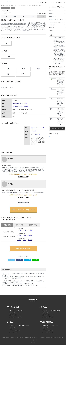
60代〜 (23, 97)
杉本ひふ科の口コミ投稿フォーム (23, 236)
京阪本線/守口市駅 (35, 160)
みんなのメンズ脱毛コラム (48, 372)
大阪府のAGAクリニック (24, 5)
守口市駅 (33, 157)
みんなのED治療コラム (48, 388)
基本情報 (14, 16)
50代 (8, 97)
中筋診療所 (20, 255)
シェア (19, 304)
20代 (8, 92)
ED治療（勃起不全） (47, 378)
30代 (23, 92)
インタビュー (41, 16)
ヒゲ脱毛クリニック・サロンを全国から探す (19, 382)
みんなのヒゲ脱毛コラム (15, 388)
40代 (38, 92)
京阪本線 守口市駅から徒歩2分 (20, 133)
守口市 (24, 256)
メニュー (5, 16)
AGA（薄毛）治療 (14, 363)
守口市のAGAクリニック (33, 5)
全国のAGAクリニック (15, 5)
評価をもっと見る (23, 203)
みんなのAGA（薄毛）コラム (16, 373)
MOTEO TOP (3, 5)
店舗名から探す (13, 369)
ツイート (11, 304)
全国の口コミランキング (15, 371)
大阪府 (19, 256)
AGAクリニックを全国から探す (16, 367)
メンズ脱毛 (44, 363)
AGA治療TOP (8, 5)
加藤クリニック (21, 277)
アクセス (23, 16)
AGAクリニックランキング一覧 (57, 131)
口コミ (32, 16)
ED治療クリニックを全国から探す (50, 382)
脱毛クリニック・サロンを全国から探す (51, 366)
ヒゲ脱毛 (11, 378)
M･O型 (8, 79)
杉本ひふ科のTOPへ (23, 293)
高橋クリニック (21, 266)
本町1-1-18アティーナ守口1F (20, 129)
